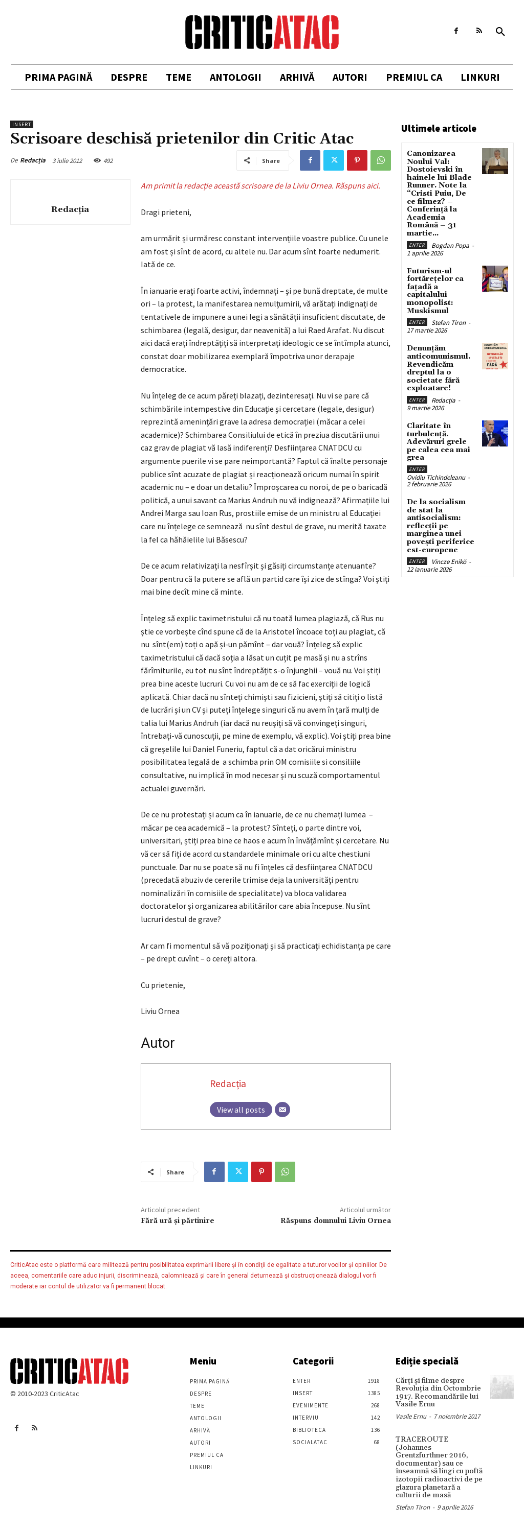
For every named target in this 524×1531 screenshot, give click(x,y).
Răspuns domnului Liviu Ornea (335, 1221)
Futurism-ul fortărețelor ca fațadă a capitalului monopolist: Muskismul (435, 289)
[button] (500, 32)
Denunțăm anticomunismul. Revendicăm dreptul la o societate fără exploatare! (438, 366)
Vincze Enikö (448, 558)
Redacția (33, 160)
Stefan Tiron (448, 321)
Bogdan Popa (450, 244)
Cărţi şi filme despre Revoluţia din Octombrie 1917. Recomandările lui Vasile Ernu (436, 1392)
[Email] (282, 1109)
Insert (21, 124)
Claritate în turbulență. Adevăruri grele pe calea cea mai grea (438, 439)
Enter (417, 243)
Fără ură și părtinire (177, 1221)
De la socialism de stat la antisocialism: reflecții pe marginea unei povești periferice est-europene (440, 522)
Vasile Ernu (411, 1415)
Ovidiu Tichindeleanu (436, 474)
